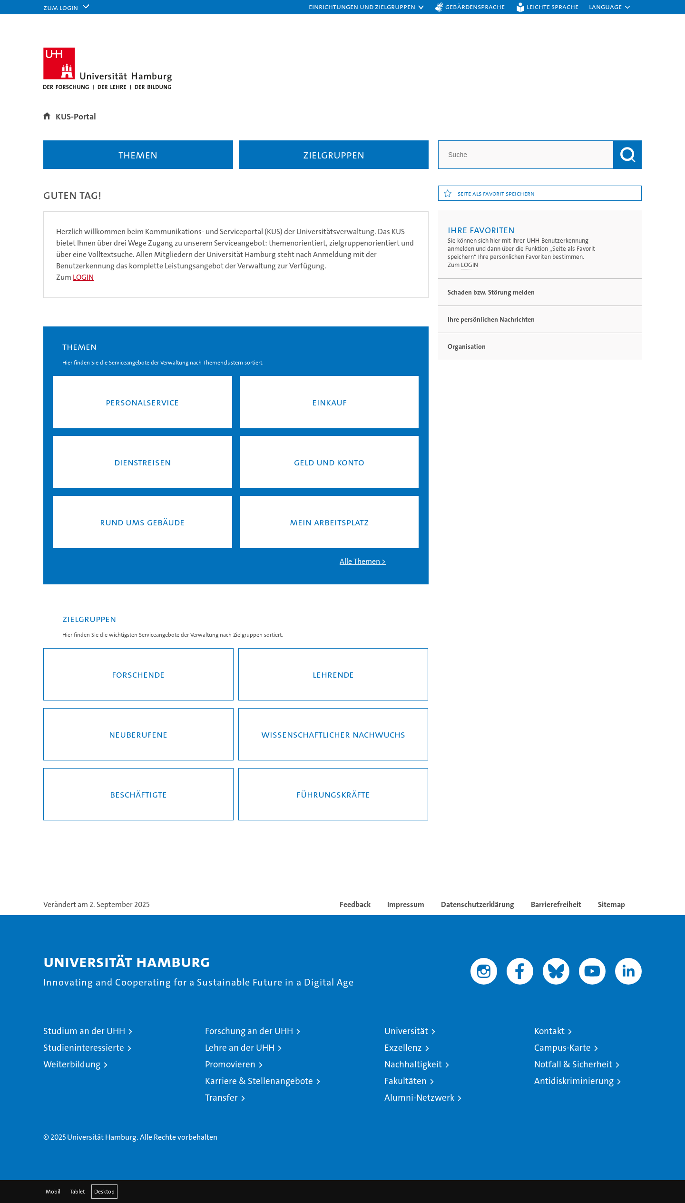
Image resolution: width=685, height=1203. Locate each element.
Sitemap (611, 904)
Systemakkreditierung (622, 1109)
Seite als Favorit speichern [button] (496, 193)
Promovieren (230, 1064)
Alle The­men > (363, 561)
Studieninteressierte (83, 1048)
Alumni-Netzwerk (419, 1098)
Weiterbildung (71, 1064)
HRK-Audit (572, 1109)
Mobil (53, 1191)
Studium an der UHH (84, 1031)
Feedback (355, 904)
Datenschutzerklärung (477, 904)
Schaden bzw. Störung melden (491, 292)
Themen (137, 154)
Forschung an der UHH (249, 1031)
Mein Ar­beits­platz (329, 522)
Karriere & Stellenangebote (259, 1081)
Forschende (138, 674)
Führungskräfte (333, 794)
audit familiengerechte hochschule (478, 1119)
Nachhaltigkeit (413, 1064)
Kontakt (549, 1031)
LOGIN (469, 265)
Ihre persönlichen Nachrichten (491, 319)
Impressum (405, 904)
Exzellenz (403, 1048)
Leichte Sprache (552, 6)
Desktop (104, 1191)
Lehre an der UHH (239, 1048)
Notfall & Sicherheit (573, 1064)
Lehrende (333, 674)
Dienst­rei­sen (142, 462)
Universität (406, 1031)
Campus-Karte (562, 1048)
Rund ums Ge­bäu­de (142, 522)
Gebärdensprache (475, 6)
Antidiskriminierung (574, 1081)
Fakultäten (405, 1081)
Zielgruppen (333, 154)
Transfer (221, 1098)
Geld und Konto (329, 462)
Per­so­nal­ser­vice (142, 402)
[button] (367, 7)
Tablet (77, 1191)
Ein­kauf (329, 402)
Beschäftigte (138, 794)
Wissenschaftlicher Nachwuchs (333, 734)
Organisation (467, 346)
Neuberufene (138, 734)
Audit (516, 1109)
